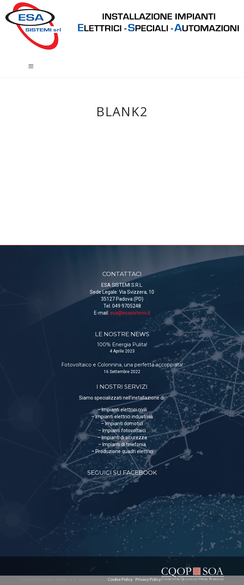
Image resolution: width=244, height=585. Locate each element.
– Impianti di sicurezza (122, 437)
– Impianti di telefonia (122, 444)
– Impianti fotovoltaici (122, 430)
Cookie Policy (120, 579)
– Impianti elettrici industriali (122, 416)
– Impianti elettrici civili (122, 409)
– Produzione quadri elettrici (122, 451)
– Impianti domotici (122, 423)
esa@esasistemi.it (130, 313)
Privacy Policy (148, 579)
